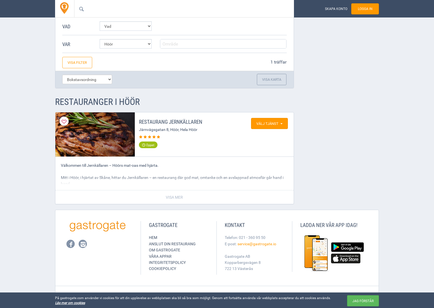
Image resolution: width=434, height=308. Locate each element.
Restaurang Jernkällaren (170, 121)
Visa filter (77, 62)
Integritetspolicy (167, 262)
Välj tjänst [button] (269, 123)
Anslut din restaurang (172, 243)
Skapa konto (336, 8)
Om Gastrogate (164, 250)
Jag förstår (363, 301)
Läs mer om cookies (70, 303)
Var (66, 44)
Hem (153, 237)
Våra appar (160, 256)
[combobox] (175, 8)
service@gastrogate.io (256, 243)
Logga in (365, 8)
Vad (66, 26)
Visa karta (271, 79)
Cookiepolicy (162, 268)
